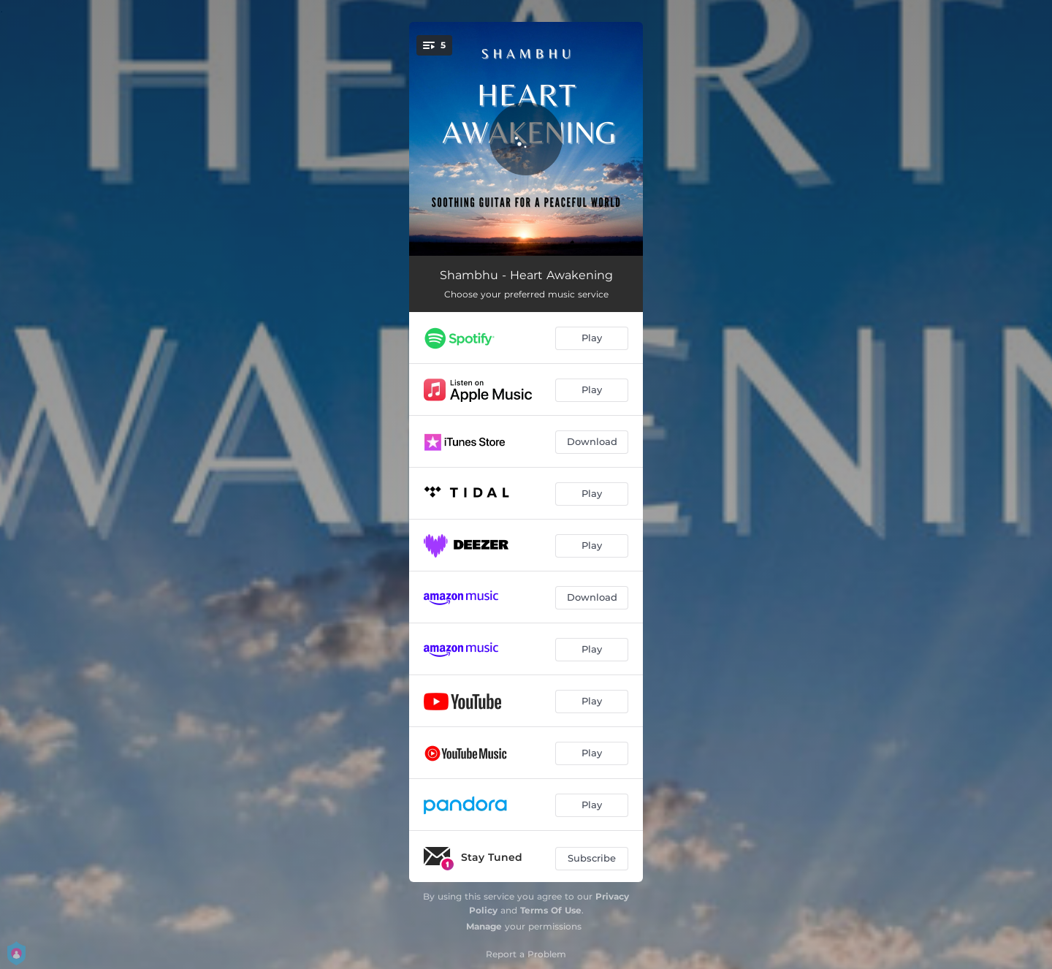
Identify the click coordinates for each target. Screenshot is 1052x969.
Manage (484, 926)
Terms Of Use (551, 910)
